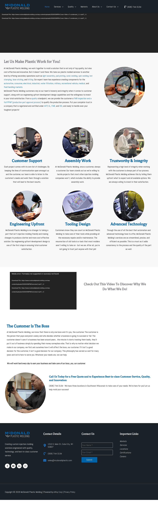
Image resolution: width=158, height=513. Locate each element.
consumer (18, 83)
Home (47, 6)
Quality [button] (71, 6)
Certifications (125, 452)
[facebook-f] (7, 466)
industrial (36, 83)
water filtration (47, 83)
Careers (123, 456)
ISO (60, 105)
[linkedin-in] (19, 466)
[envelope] (57, 460)
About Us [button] (95, 6)
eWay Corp (58, 492)
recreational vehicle (70, 83)
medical (82, 83)
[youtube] (14, 466)
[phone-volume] (132, 6)
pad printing (60, 75)
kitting (30, 79)
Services (123, 445)
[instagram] (25, 466)
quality (34, 98)
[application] (79, 30)
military (57, 83)
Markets (84, 6)
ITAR (53, 105)
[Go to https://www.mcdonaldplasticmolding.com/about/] (129, 156)
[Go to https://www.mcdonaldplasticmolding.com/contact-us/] (27, 156)
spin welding (84, 75)
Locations (124, 448)
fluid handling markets (13, 87)
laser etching (18, 79)
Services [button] (57, 6)
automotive (8, 83)
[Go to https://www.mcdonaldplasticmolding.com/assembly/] (78, 156)
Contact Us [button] (111, 6)
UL (49, 105)
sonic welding (72, 75)
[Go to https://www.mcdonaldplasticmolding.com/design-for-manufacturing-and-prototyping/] (27, 221)
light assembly (49, 75)
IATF (46, 105)
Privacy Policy (69, 492)
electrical (27, 83)
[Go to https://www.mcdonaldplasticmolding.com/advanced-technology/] (129, 221)
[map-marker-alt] (60, 445)
